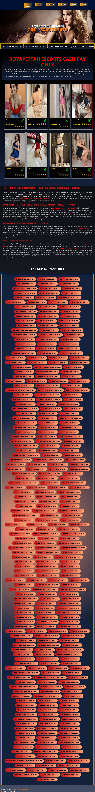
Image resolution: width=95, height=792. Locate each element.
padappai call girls (58, 525)
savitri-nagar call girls (70, 728)
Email (84, 4)
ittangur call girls (71, 395)
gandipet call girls (46, 404)
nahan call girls (68, 701)
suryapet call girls (24, 298)
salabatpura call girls (75, 460)
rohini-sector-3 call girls (78, 761)
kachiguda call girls (15, 580)
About (39, 4)
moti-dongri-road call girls (26, 719)
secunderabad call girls (47, 506)
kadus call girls (23, 608)
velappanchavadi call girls (69, 603)
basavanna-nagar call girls (68, 613)
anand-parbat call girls (26, 724)
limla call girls (71, 376)
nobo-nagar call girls (26, 284)
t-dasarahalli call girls (20, 589)
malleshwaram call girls (26, 714)
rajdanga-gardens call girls (77, 390)
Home (28, 6)
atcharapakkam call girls (21, 636)
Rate (74, 4)
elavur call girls (15, 362)
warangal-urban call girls (48, 552)
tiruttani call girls (36, 362)
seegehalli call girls (70, 311)
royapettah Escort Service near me (73, 248)
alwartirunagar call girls (71, 751)
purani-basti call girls (25, 478)
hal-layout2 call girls (57, 631)
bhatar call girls (72, 673)
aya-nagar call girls (47, 710)
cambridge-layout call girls (50, 335)
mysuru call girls (15, 302)
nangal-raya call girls (23, 543)
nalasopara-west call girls (47, 571)
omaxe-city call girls (26, 701)
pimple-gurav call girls (25, 733)
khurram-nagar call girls (70, 427)
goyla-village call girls (47, 756)
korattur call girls (47, 307)
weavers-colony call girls (26, 501)
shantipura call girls (73, 399)
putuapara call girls (71, 599)
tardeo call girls (36, 525)
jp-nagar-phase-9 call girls (23, 437)
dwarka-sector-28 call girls (26, 599)
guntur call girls (70, 659)
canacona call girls (15, 358)
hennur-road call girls (68, 594)
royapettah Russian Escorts (83, 46)
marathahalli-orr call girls (24, 474)
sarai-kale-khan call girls (71, 330)
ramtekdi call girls (36, 358)
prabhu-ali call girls (58, 770)
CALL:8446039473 (47, 29)
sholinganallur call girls (48, 339)
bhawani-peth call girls (73, 441)
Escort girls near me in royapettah (64, 208)
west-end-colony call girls (47, 520)
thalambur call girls (48, 724)
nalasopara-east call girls (69, 626)
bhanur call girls (46, 321)
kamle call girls (72, 645)
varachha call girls (50, 483)
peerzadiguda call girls (69, 344)
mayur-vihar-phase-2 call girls (72, 589)
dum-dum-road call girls (68, 738)
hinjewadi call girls (25, 594)
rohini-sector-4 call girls (68, 348)
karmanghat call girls (24, 626)
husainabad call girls (46, 738)
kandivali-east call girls (46, 728)
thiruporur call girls (70, 339)
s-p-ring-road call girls (70, 617)
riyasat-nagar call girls (26, 423)
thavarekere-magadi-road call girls (48, 460)
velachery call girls (49, 446)
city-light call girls (73, 367)
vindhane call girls (24, 520)
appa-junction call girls (48, 316)
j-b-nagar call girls (23, 492)
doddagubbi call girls (73, 409)
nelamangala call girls (22, 367)
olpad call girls (70, 562)
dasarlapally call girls (45, 543)
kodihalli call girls (47, 733)
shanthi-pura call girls (69, 478)
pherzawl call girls (72, 515)
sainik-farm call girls (44, 654)
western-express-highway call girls (20, 390)
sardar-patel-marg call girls (49, 399)
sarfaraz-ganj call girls (69, 279)
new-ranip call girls (70, 571)
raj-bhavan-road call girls (25, 293)
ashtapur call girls (23, 585)
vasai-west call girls (37, 668)
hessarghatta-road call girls (71, 511)
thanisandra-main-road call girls (47, 696)
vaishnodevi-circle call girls (25, 288)
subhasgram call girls (71, 775)
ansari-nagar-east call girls (70, 437)
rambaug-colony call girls (24, 427)
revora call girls (36, 631)
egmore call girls (44, 650)
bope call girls (25, 738)
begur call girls (69, 506)
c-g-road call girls (79, 487)
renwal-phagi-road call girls (45, 751)
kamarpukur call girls (69, 756)
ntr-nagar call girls (71, 663)
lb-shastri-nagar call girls (48, 645)
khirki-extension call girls (22, 441)
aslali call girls (47, 344)
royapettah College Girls (35, 46)
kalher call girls (48, 330)
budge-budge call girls (23, 747)
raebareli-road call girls (68, 529)
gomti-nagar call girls (69, 733)
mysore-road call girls (24, 339)
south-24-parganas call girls (47, 747)
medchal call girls (69, 640)
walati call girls (26, 450)
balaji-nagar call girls (49, 311)
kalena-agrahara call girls (49, 474)
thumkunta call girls (58, 358)
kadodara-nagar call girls (24, 418)
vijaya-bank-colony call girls (47, 636)
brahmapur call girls (45, 608)
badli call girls (49, 599)
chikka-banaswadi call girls (47, 585)
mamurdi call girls (70, 372)
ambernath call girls (47, 701)
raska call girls (69, 450)
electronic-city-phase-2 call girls (48, 367)
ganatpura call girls (47, 413)
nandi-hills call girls (47, 640)
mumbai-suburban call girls (69, 492)
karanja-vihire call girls (68, 321)
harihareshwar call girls (46, 566)
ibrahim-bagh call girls (45, 298)
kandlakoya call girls (73, 474)
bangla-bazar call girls (69, 404)
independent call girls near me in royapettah (36, 198)
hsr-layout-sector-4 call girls (25, 515)
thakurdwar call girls (15, 464)
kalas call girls (48, 714)
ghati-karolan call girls (69, 307)
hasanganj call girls (24, 497)
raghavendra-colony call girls (26, 673)
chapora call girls (79, 302)
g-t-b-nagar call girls (77, 677)
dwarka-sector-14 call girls (26, 446)
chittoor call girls (69, 705)
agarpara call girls (24, 348)
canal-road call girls (70, 497)
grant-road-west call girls (19, 677)
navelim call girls (69, 724)
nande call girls (47, 284)
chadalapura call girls (24, 376)
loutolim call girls (48, 423)
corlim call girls (15, 631)
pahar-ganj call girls (71, 747)
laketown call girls (46, 742)
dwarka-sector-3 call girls (47, 372)
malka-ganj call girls (51, 673)
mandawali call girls (22, 557)
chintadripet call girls (71, 386)
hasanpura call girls (37, 302)
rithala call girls (79, 381)
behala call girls (47, 779)
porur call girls (70, 316)
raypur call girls (70, 501)
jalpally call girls (69, 413)
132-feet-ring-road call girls (26, 775)
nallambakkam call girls (20, 534)
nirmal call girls (24, 566)
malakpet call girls (49, 663)
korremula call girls (79, 580)
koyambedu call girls (79, 770)
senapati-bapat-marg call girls (46, 534)
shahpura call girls (24, 765)
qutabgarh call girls (26, 640)
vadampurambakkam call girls (44, 589)
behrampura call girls (68, 325)
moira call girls (79, 358)
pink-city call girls (71, 293)
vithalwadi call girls (46, 529)
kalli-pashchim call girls (47, 622)
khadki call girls (58, 464)
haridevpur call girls (79, 525)
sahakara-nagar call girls (47, 497)
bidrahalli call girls (25, 321)
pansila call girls (15, 381)
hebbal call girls (46, 603)
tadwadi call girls (21, 751)
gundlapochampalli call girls (24, 330)
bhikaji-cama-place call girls (68, 608)
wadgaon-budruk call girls (70, 418)
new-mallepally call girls (47, 562)
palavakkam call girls (47, 450)
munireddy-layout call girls (73, 534)
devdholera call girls (36, 487)
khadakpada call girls (45, 626)
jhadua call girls (69, 423)
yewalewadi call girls (46, 765)
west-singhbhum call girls (26, 311)
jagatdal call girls (15, 770)
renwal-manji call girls (50, 515)
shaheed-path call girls (26, 705)
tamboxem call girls (79, 668)
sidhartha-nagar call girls (73, 636)
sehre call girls (48, 538)
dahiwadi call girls (47, 432)
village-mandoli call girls (23, 399)
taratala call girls (68, 432)
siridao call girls (51, 455)
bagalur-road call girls (69, 682)
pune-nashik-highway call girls (50, 390)
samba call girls (25, 404)
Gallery (63, 4)
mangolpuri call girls (69, 714)
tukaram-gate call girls (51, 409)
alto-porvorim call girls (46, 617)
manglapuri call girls (69, 622)
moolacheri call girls (47, 594)
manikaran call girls (25, 622)
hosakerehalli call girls (25, 575)
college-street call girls (20, 460)
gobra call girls (25, 659)
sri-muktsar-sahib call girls (70, 353)
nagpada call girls (47, 418)
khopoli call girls (58, 302)
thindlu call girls (25, 506)
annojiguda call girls (24, 571)
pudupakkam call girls (47, 353)
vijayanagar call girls (50, 691)
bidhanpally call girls (79, 464)
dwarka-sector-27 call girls (47, 386)
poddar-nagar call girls (74, 687)
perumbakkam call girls (26, 538)
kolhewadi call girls (49, 501)
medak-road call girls (79, 362)
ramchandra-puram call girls (23, 335)
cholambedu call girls (47, 705)
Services (51, 4)
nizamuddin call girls (21, 696)
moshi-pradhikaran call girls (69, 543)
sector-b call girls (15, 525)
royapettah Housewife (59, 46)
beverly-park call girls (15, 668)
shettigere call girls (26, 710)
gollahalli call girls (25, 529)
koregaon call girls (36, 770)
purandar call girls (71, 691)
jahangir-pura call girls (25, 316)
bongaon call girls (47, 325)
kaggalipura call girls (70, 719)
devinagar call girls (25, 756)
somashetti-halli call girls (69, 298)
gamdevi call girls (24, 372)
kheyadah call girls (69, 538)
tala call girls (49, 775)
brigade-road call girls (24, 603)
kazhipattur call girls (25, 344)
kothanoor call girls (24, 562)
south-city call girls (47, 682)
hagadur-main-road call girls (73, 548)
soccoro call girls (58, 487)
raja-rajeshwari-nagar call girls (26, 455)
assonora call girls (24, 617)
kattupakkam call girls (25, 279)
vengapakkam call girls (25, 742)
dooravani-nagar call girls (26, 663)
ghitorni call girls (48, 427)
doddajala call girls (72, 455)
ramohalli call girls (79, 631)
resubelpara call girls (58, 668)
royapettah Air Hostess (12, 46)
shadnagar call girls (37, 464)
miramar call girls (58, 362)
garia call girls (26, 413)
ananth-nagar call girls (25, 307)
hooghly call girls (71, 446)
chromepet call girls (69, 284)
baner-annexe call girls (72, 552)
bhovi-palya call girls (24, 728)
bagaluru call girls (70, 585)
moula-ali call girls (57, 469)
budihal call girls (15, 487)
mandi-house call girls (25, 682)
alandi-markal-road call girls (47, 395)
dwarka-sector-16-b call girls (26, 691)
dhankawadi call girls (20, 511)
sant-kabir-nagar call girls (23, 353)
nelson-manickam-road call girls (68, 557)
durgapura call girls (69, 710)
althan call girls (23, 395)
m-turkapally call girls (55, 761)
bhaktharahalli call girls (24, 645)
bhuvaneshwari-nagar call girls (69, 650)
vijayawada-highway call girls (48, 441)
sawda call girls (58, 580)
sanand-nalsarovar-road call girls (23, 483)
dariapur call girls (73, 696)
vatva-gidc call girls (46, 348)
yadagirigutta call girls (48, 575)
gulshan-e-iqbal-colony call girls (24, 687)
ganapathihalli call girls (68, 765)
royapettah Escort (85, 228)
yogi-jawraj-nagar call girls (44, 511)
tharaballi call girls (24, 613)
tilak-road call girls (26, 432)
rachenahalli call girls (45, 492)
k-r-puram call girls (26, 325)
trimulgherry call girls (23, 386)
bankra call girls (36, 580)
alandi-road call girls (79, 469)
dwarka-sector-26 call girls (73, 483)
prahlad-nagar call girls (69, 742)
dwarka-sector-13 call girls (47, 376)
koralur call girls (15, 469)
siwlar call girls (49, 719)
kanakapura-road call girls (47, 548)
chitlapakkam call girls (49, 293)
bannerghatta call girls (22, 650)
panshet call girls (74, 335)
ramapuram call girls (70, 575)
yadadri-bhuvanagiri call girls (68, 654)
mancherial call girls (43, 557)
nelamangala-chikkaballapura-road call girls (24, 761)
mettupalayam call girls (49, 288)
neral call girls (45, 613)
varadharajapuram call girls (21, 548)
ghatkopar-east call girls (51, 687)
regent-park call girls (70, 520)
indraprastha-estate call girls (25, 409)
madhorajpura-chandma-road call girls (49, 677)
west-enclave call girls (47, 478)
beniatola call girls (36, 469)
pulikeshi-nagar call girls (47, 659)
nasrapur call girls (23, 654)
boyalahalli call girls (46, 437)
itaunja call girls (47, 279)
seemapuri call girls (72, 288)
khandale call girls (58, 381)
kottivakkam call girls (36, 381)
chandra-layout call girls (23, 552)
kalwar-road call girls (70, 566)
